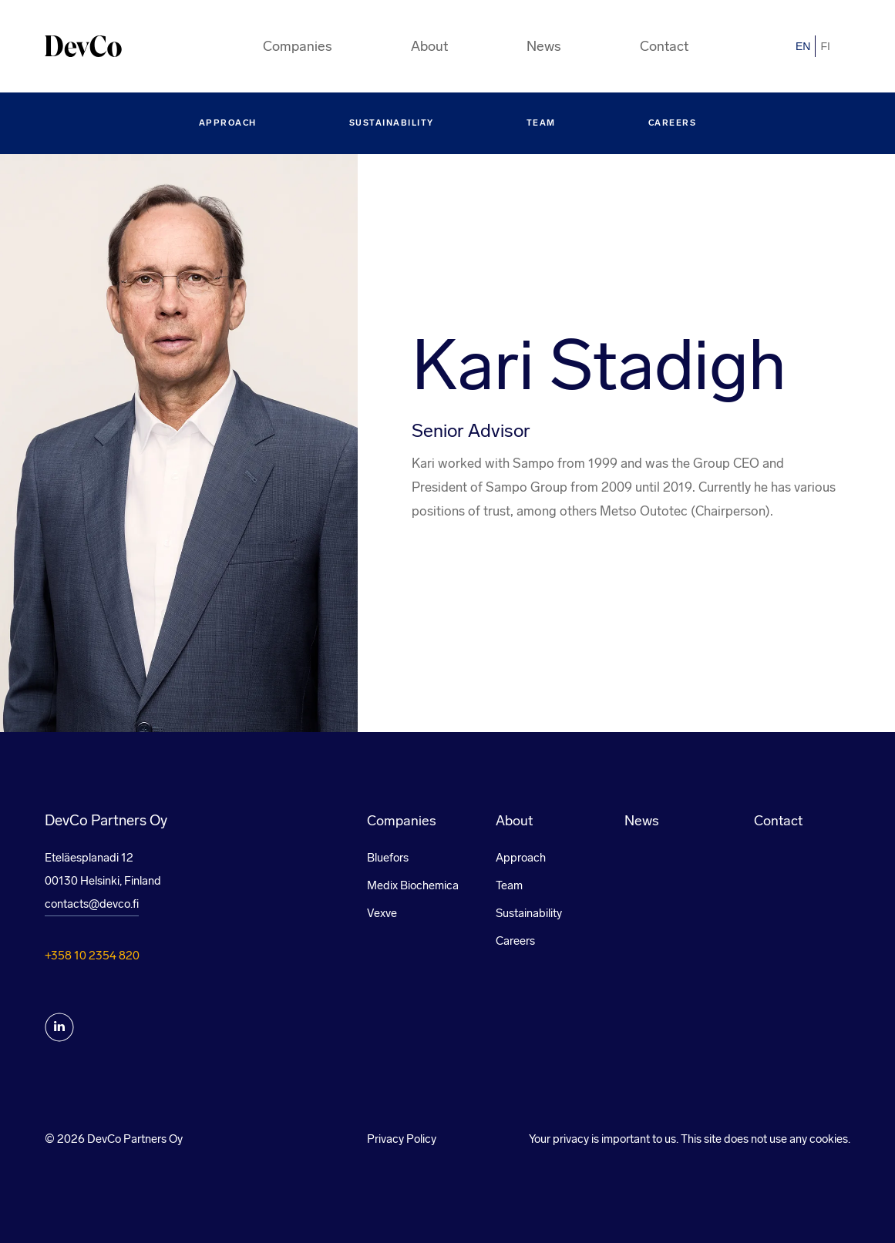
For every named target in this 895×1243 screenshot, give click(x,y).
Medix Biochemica (413, 885)
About (429, 46)
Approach (228, 123)
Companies (297, 46)
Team (541, 123)
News (544, 46)
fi (824, 46)
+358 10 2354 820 (92, 955)
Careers (672, 123)
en (803, 46)
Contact (664, 46)
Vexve (382, 913)
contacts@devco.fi (92, 904)
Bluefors (388, 858)
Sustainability (391, 123)
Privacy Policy (401, 1139)
